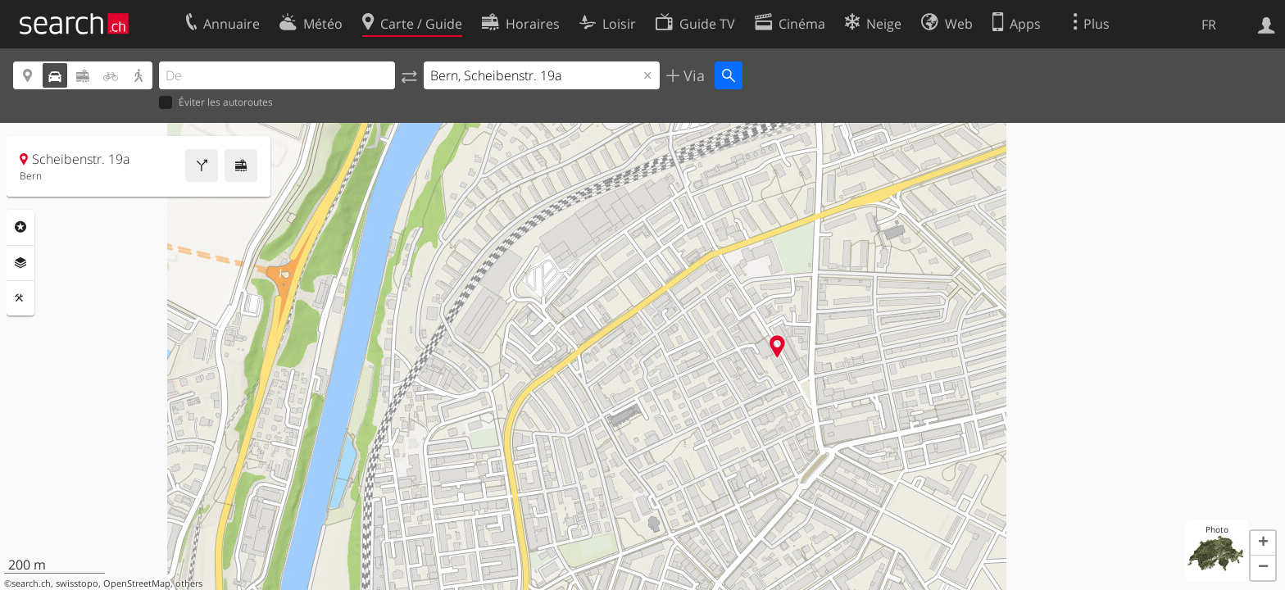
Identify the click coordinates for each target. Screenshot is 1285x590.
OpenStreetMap (136, 583)
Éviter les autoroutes (216, 103)
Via (692, 75)
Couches (20, 263)
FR (1208, 25)
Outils (20, 298)
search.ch (31, 583)
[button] (1263, 543)
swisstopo (77, 583)
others (188, 583)
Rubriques (20, 227)
